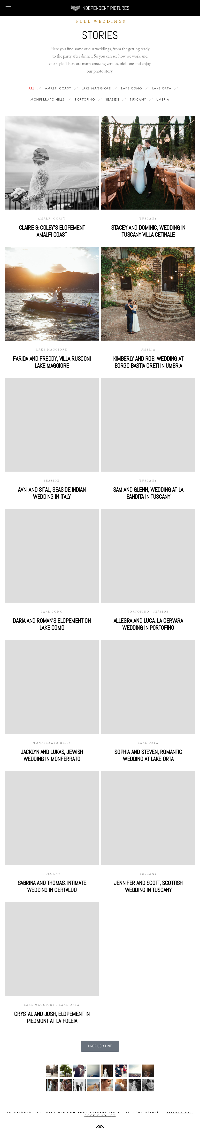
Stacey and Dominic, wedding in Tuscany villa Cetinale (148, 231)
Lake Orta (164, 88)
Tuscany (140, 99)
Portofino (87, 99)
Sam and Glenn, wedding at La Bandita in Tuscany (148, 493)
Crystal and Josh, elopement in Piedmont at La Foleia (51, 1017)
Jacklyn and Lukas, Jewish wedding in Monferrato (52, 755)
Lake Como (134, 88)
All (34, 88)
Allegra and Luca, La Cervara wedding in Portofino (148, 624)
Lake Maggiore (99, 88)
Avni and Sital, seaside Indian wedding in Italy (51, 493)
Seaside (114, 99)
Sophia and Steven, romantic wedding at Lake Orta (148, 755)
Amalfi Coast (60, 88)
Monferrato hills (50, 99)
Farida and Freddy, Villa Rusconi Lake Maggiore (52, 362)
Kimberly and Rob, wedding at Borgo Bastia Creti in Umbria (148, 362)
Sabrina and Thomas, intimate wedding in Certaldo (52, 886)
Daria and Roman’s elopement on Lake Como (52, 624)
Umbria (162, 99)
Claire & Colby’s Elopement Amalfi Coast (52, 231)
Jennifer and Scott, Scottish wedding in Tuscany (148, 886)
